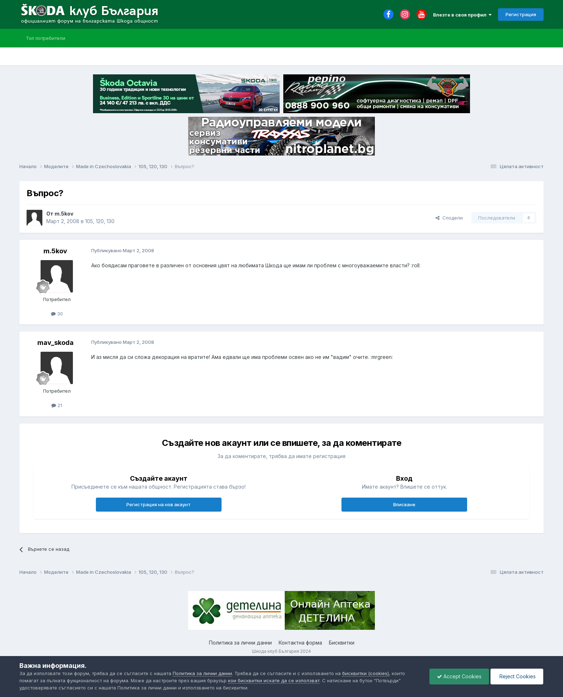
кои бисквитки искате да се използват (274, 680)
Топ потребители (45, 38)
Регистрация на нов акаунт (158, 504)
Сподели (449, 218)
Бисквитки (341, 643)
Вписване (404, 504)
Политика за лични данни (240, 643)
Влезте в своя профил (462, 15)
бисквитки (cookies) (365, 673)
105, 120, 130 (100, 221)
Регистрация (521, 14)
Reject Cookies (517, 676)
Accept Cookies (459, 676)
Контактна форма (300, 643)
